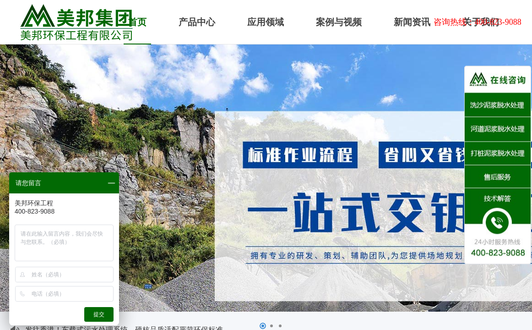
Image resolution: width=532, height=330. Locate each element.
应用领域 (265, 22)
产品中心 (197, 22)
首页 (137, 22)
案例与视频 (339, 22)
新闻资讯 (412, 22)
